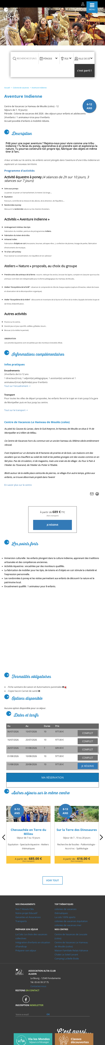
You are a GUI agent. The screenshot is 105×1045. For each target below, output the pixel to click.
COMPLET (87, 733)
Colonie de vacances (20, 87)
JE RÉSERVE (52, 524)
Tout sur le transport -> (16, 410)
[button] (84, 70)
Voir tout (52, 869)
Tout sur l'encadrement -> (17, 386)
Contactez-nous (38, 975)
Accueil (7, 87)
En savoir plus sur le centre (18, 484)
